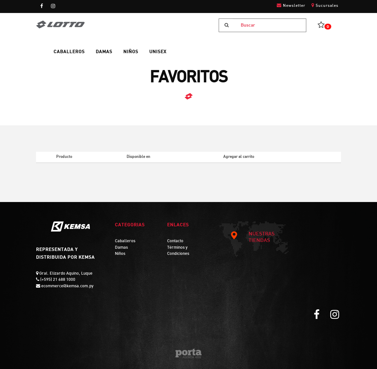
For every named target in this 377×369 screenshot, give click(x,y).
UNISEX (157, 52)
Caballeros (125, 241)
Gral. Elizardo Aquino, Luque (65, 274)
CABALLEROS (69, 52)
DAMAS (104, 52)
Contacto (175, 241)
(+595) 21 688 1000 (57, 280)
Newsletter (291, 5)
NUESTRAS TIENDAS (252, 237)
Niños (120, 254)
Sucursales (324, 5)
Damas (121, 248)
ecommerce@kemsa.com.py (66, 286)
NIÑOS (130, 52)
